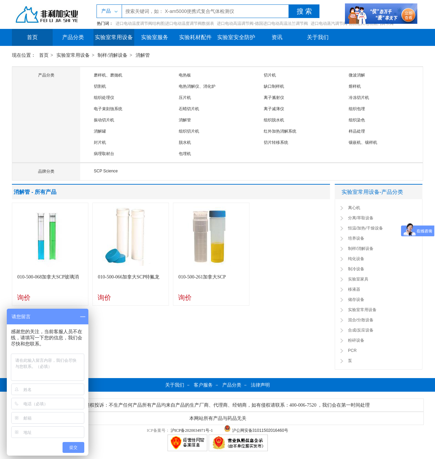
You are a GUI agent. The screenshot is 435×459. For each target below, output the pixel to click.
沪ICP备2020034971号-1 (192, 430)
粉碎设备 (356, 340)
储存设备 (356, 299)
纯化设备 (356, 258)
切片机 (270, 75)
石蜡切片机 (189, 108)
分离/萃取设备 (360, 218)
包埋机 (185, 153)
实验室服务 (154, 37)
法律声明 (260, 385)
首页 (32, 37)
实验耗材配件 (195, 37)
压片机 (185, 97)
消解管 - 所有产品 (35, 192)
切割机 (100, 86)
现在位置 (21, 55)
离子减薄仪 (274, 108)
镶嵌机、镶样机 (363, 142)
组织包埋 (357, 108)
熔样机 (355, 86)
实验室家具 (358, 279)
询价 (24, 297)
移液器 (354, 289)
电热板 (185, 75)
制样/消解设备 (112, 55)
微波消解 (357, 75)
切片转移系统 (276, 142)
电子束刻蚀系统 (108, 108)
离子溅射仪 (274, 97)
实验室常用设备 (114, 37)
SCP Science (106, 171)
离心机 (354, 207)
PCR (352, 350)
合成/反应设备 (360, 330)
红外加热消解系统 (280, 131)
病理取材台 (104, 153)
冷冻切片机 (359, 97)
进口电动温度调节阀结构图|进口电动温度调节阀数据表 (165, 23)
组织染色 (357, 120)
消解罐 (100, 131)
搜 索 (304, 11)
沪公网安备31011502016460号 (256, 430)
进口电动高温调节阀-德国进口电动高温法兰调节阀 (262, 23)
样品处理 (357, 131)
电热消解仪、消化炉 (197, 86)
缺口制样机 (274, 86)
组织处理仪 (104, 97)
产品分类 (73, 37)
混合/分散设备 (360, 320)
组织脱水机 (274, 120)
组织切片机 (189, 131)
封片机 (100, 142)
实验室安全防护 (236, 37)
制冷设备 (356, 269)
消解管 (143, 55)
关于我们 (318, 37)
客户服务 (203, 385)
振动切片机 (104, 120)
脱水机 (185, 142)
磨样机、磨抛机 (108, 75)
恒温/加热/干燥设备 (365, 228)
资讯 (277, 37)
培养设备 (356, 238)
